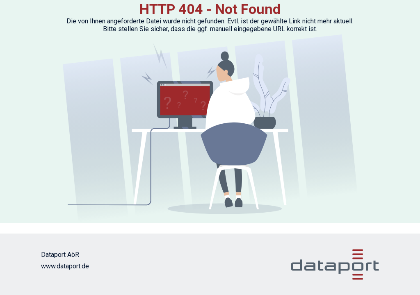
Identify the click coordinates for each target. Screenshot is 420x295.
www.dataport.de (65, 266)
